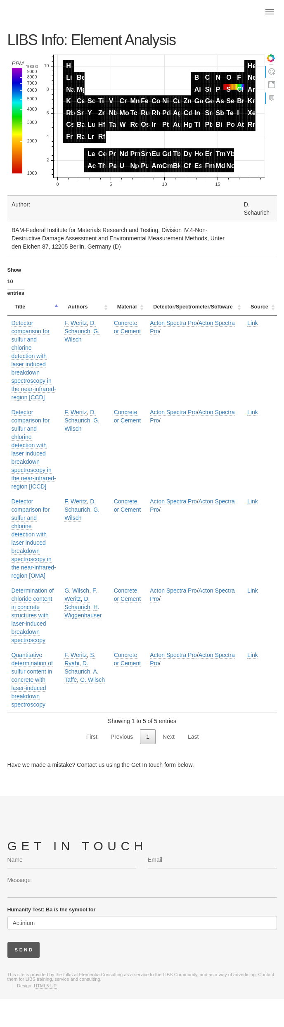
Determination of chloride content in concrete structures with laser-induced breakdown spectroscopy (33, 615)
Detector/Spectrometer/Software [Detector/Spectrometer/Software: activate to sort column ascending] (192, 307)
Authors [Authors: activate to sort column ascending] (78, 307)
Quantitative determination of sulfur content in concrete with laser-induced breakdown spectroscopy (32, 680)
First (91, 736)
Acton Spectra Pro (173, 323)
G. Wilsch (76, 590)
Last (193, 736)
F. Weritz (75, 323)
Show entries (15, 281)
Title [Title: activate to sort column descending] (20, 307)
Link (252, 323)
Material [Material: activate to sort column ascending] (127, 307)
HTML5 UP (45, 985)
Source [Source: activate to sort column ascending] (259, 307)
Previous (122, 736)
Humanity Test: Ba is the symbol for (51, 910)
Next (169, 736)
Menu (269, 11)
